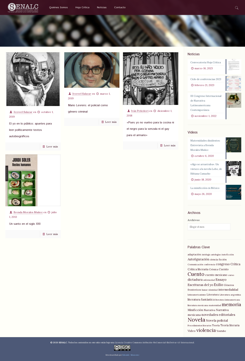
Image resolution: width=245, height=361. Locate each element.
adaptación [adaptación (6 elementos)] (194, 254)
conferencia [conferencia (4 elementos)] (209, 264)
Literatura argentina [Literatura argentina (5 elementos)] (230, 294)
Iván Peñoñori (139, 111)
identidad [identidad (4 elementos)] (213, 290)
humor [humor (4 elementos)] (205, 290)
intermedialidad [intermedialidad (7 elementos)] (228, 289)
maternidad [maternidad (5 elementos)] (215, 305)
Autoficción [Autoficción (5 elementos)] (227, 254)
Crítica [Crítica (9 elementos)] (235, 264)
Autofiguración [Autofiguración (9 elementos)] (198, 259)
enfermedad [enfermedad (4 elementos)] (209, 280)
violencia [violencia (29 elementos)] (206, 330)
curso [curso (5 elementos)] (231, 275)
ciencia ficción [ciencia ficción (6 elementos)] (218, 259)
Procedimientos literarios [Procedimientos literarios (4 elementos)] (199, 325)
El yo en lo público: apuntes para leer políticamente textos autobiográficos (30, 130)
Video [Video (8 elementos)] (191, 331)
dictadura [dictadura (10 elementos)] (195, 280)
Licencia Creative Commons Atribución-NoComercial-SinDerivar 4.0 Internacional (154, 342)
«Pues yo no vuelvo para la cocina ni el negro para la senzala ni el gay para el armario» (150, 128)
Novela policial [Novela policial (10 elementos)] (217, 320)
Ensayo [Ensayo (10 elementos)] (221, 280)
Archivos (194, 220)
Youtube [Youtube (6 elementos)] (221, 331)
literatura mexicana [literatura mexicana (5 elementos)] (198, 305)
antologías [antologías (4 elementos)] (216, 254)
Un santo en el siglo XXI (24, 224)
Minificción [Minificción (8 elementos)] (195, 310)
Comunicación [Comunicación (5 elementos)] (195, 264)
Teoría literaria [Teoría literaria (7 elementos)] (229, 325)
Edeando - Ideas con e (130, 355)
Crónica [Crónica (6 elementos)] (213, 269)
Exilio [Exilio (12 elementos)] (218, 285)
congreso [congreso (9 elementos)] (223, 264)
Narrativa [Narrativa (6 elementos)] (209, 310)
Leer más (52, 146)
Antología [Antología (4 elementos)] (206, 254)
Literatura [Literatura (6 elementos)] (213, 294)
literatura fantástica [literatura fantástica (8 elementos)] (201, 299)
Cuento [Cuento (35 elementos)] (196, 274)
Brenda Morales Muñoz (28, 212)
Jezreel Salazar (23, 112)
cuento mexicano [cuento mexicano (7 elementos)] (216, 275)
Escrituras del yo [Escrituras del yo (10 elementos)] (200, 285)
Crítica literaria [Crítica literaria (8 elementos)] (198, 269)
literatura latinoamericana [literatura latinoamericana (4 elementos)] (227, 299)
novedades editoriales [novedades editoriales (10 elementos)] (218, 315)
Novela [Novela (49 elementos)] (196, 319)
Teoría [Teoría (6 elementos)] (216, 325)
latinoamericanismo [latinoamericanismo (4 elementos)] (197, 294)
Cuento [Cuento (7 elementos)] (224, 269)
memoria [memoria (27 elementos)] (231, 304)
